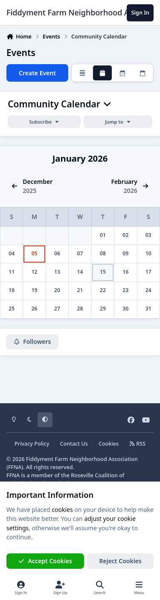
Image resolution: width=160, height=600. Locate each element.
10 (148, 253)
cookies (62, 509)
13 (57, 271)
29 (103, 308)
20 (57, 290)
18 (12, 290)
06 (57, 253)
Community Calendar (59, 104)
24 (148, 290)
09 (125, 253)
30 (125, 308)
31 (148, 308)
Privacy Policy (32, 443)
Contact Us (74, 443)
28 (80, 308)
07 (80, 253)
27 (57, 308)
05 (35, 253)
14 (80, 271)
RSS (137, 443)
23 (125, 290)
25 (12, 308)
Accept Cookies (45, 561)
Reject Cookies (120, 561)
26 (35, 308)
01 (103, 235)
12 (35, 271)
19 (35, 290)
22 (103, 290)
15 (103, 271)
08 (103, 253)
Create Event (37, 73)
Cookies (109, 443)
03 (148, 235)
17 (148, 271)
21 (80, 290)
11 (12, 271)
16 (125, 271)
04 (12, 253)
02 (125, 235)
